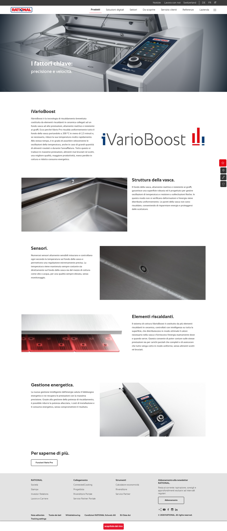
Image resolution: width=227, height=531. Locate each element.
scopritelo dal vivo (114, 526)
